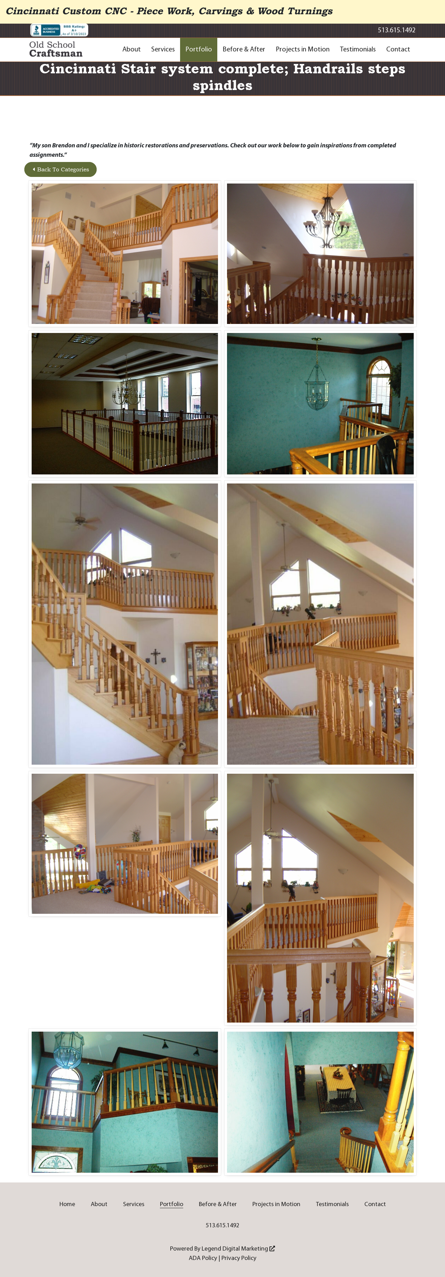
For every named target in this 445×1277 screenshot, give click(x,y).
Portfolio (198, 49)
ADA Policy (203, 1258)
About (131, 49)
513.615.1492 (396, 30)
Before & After (243, 49)
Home (67, 1204)
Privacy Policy (238, 1258)
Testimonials (358, 49)
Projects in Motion (303, 49)
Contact (398, 49)
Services (163, 49)
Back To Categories (61, 169)
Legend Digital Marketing (238, 1249)
